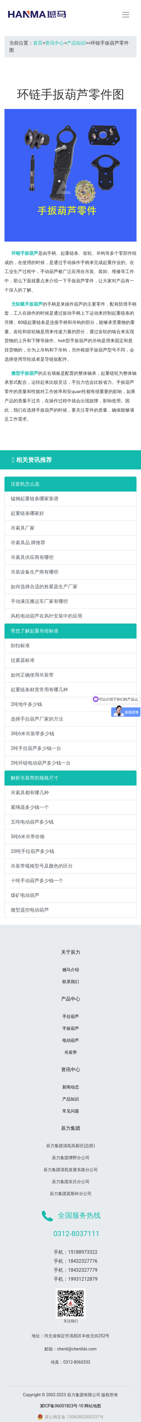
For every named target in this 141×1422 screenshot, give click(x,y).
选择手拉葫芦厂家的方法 (37, 719)
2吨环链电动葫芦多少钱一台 (41, 763)
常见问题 (70, 1111)
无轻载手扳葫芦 (27, 304)
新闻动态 (70, 1087)
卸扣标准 (20, 645)
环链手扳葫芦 (24, 253)
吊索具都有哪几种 (30, 792)
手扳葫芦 (70, 1028)
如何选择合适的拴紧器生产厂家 (44, 586)
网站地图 (92, 1405)
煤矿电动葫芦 (25, 895)
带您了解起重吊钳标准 (34, 631)
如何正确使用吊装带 (32, 675)
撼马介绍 (70, 969)
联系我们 (70, 981)
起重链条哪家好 (27, 513)
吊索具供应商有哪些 (32, 557)
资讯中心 (54, 43)
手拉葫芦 (70, 1016)
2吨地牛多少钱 (26, 704)
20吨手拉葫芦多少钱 (32, 851)
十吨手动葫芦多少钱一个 (37, 880)
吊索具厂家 (23, 528)
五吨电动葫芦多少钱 (32, 822)
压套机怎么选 (25, 484)
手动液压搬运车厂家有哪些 (39, 601)
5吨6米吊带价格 (28, 836)
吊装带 (70, 1052)
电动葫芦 (70, 1040)
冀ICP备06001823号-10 (61, 1405)
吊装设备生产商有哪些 (34, 572)
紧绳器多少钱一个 (30, 807)
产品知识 (76, 43)
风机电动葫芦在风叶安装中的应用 (46, 616)
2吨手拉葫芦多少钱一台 (36, 748)
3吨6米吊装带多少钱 (32, 733)
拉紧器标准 (23, 660)
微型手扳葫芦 (24, 373)
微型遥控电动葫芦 (30, 910)
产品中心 (70, 999)
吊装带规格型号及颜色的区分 (42, 866)
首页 (38, 43)
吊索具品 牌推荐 (28, 542)
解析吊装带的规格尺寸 (34, 778)
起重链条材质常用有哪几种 (39, 689)
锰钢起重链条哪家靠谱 (34, 498)
